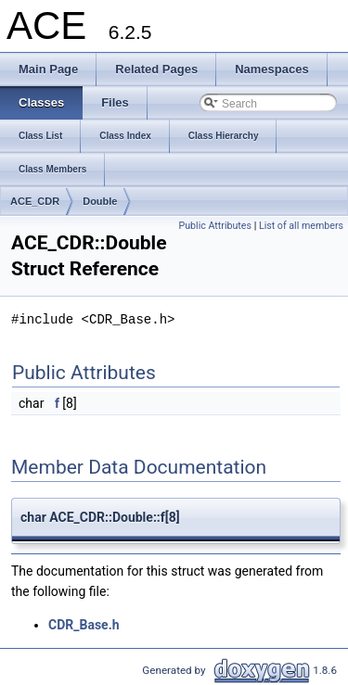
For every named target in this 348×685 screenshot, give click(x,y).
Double (100, 201)
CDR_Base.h (84, 624)
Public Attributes (214, 226)
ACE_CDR (34, 201)
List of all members (301, 226)
